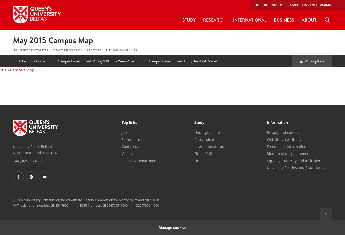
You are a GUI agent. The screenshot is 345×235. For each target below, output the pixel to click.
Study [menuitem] (189, 20)
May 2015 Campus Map (121, 50)
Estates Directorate (67, 50)
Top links (129, 123)
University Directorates (30, 50)
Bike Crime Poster (32, 61)
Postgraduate (205, 139)
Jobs (125, 132)
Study (199, 123)
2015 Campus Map (17, 70)
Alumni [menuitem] (326, 5)
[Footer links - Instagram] (31, 176)
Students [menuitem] (309, 5)
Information (277, 123)
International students (213, 146)
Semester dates (134, 139)
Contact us (130, 146)
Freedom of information (286, 146)
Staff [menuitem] (294, 5)
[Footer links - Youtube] (44, 176)
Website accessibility (284, 139)
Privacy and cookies (283, 132)
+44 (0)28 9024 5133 (29, 160)
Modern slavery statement (289, 153)
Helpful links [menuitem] (266, 5)
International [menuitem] (249, 20)
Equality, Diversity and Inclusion (293, 160)
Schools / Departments (140, 160)
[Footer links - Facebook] (18, 176)
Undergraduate (207, 132)
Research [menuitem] (214, 20)
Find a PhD (203, 153)
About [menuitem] (309, 20)
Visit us (127, 153)
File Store (94, 50)
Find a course (205, 160)
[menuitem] (327, 20)
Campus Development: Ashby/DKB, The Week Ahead (97, 61)
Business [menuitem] (284, 20)
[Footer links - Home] (35, 128)
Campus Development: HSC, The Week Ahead (183, 61)
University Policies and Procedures (295, 167)
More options (311, 61)
